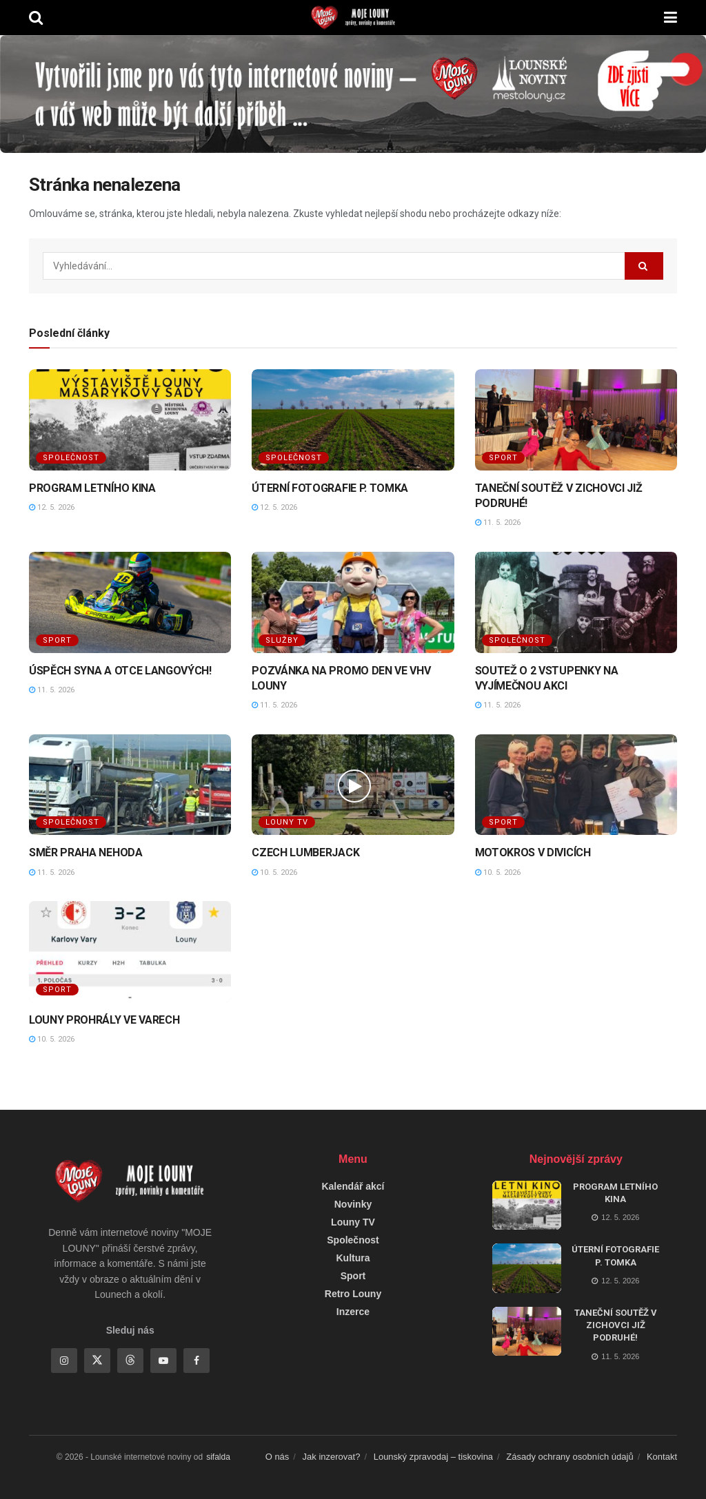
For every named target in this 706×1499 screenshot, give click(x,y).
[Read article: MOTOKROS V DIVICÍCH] (576, 785)
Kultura (353, 1257)
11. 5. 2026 (498, 522)
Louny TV (286, 822)
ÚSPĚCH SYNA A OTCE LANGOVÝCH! (120, 670)
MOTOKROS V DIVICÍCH (533, 852)
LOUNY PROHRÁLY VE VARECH (104, 1019)
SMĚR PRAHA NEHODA (86, 852)
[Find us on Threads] (130, 1360)
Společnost (71, 457)
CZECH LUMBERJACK (305, 852)
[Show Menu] (670, 17)
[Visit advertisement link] (353, 94)
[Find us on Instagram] (64, 1360)
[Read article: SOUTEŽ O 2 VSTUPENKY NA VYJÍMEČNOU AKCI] (576, 602)
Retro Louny (353, 1293)
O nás (277, 1456)
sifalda (218, 1457)
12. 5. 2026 (51, 507)
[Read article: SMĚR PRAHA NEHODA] (130, 785)
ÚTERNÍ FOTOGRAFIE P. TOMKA (330, 488)
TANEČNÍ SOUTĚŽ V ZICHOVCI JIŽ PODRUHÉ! (615, 1325)
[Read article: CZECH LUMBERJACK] (353, 785)
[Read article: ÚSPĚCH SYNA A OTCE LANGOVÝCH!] (130, 602)
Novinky (353, 1204)
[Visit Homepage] (353, 18)
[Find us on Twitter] (97, 1360)
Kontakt (662, 1456)
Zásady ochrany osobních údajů (569, 1456)
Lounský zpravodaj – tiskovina (433, 1456)
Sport (503, 457)
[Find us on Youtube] (163, 1360)
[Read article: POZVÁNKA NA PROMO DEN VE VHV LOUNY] (353, 602)
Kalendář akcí (352, 1186)
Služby (282, 640)
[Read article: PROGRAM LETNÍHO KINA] (130, 420)
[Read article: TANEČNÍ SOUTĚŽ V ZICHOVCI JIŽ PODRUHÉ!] (576, 420)
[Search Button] (36, 17)
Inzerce (353, 1311)
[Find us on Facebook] (196, 1360)
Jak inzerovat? (332, 1456)
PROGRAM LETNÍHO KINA (92, 488)
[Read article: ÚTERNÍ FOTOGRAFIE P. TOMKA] (353, 420)
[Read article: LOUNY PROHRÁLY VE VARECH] (130, 951)
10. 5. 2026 (274, 872)
